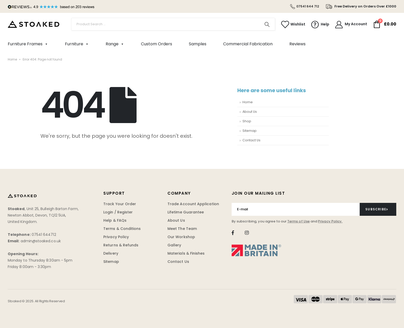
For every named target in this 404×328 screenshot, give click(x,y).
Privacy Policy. (330, 221)
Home (12, 59)
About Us (249, 111)
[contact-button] (378, 209)
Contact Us (251, 140)
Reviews (297, 44)
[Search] (267, 24)
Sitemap (249, 130)
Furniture (77, 44)
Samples (197, 44)
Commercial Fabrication (248, 44)
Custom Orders (156, 44)
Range (115, 44)
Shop (246, 121)
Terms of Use (298, 221)
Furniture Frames (28, 44)
